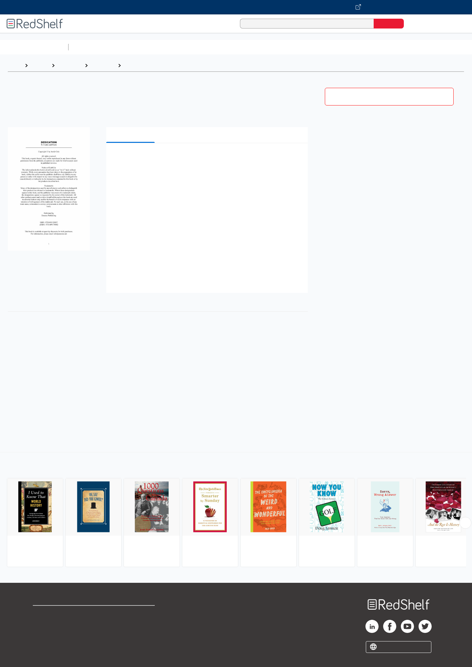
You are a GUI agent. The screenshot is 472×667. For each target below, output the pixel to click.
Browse (40, 65)
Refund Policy (131, 624)
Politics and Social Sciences (323, 47)
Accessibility (130, 634)
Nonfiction (397, 47)
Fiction (370, 47)
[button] (208, 158)
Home (15, 65)
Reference (70, 65)
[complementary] (236, 510)
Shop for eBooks (54, 613)
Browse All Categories (34, 47)
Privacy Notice (51, 634)
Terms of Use (131, 613)
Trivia (131, 65)
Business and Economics (254, 47)
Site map (43, 645)
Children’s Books (435, 47)
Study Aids (88, 47)
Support (42, 624)
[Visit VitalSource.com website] (236, 7)
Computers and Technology (187, 47)
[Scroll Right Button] (465, 523)
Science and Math (128, 47)
